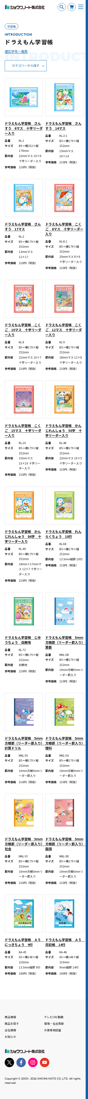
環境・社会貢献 (54, 1023)
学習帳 (11, 26)
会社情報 (10, 1030)
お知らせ (10, 1037)
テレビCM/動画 (53, 1017)
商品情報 (10, 1017)
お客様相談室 (52, 1030)
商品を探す (12, 1023)
